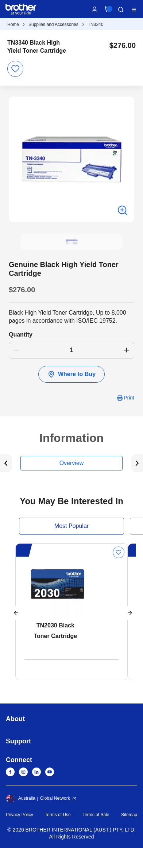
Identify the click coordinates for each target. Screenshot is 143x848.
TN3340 (96, 24)
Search (120, 9)
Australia (20, 798)
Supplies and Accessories (53, 24)
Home (13, 24)
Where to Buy (71, 374)
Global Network (55, 798)
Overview (71, 463)
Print (129, 398)
